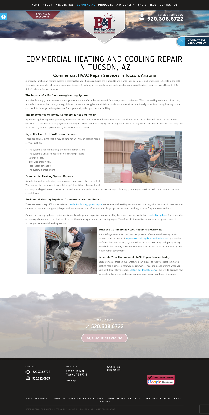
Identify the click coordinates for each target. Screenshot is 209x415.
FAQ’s (142, 4)
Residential (64, 4)
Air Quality (125, 4)
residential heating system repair (85, 204)
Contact (105, 402)
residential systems (157, 215)
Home (35, 4)
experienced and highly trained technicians (147, 238)
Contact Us (169, 4)
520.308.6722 (165, 19)
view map (71, 380)
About (47, 4)
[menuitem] (35, 4)
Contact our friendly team (143, 270)
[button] (3, 16)
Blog (153, 4)
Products (105, 4)
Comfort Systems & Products (123, 398)
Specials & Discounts (43, 15)
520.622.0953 (38, 378)
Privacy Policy (173, 398)
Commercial (86, 4)
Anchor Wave (108, 409)
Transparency (152, 398)
